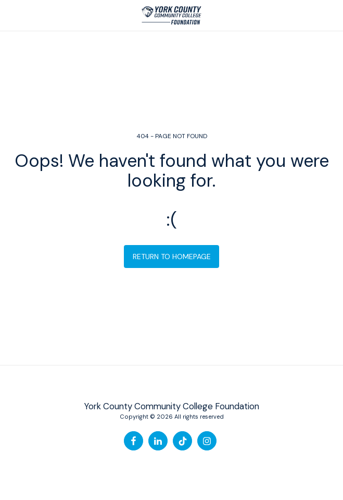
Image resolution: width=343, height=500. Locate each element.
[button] (11, 15)
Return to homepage (172, 256)
